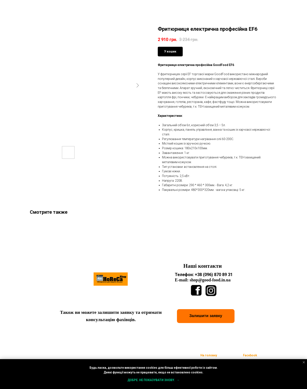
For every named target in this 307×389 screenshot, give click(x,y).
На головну (208, 355)
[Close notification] (304, 362)
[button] (206, 316)
